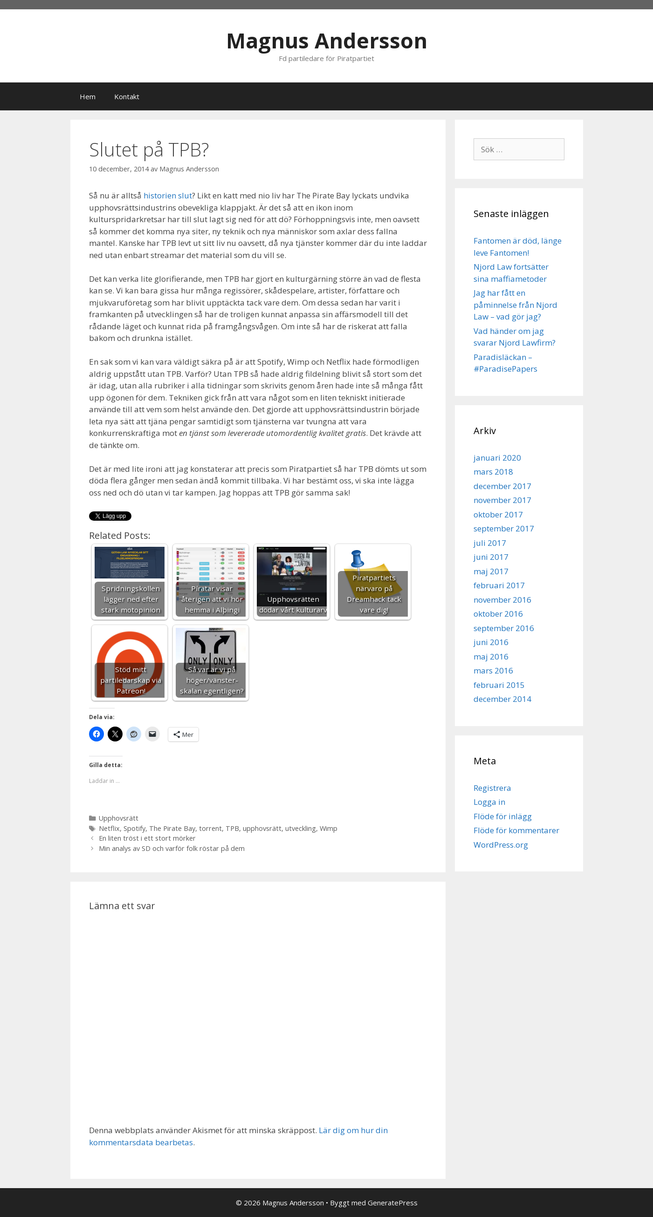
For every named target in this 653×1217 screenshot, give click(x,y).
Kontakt (126, 96)
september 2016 (504, 628)
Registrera (492, 787)
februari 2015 (499, 685)
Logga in (489, 801)
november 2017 (502, 500)
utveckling (300, 828)
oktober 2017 (498, 514)
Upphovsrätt (118, 818)
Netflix (109, 828)
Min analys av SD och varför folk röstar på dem (172, 848)
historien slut (168, 195)
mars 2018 (493, 471)
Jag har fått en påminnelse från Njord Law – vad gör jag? (515, 304)
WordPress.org (501, 844)
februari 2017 (499, 585)
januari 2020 (497, 457)
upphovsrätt (262, 828)
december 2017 (502, 486)
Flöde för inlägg (503, 816)
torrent (210, 828)
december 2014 (502, 698)
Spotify (134, 828)
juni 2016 (491, 642)
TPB (232, 828)
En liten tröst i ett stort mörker (147, 838)
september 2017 (504, 528)
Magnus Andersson (326, 40)
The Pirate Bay (172, 828)
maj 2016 (491, 656)
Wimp (328, 828)
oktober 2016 (498, 613)
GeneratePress (393, 1202)
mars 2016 (493, 670)
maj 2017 (491, 571)
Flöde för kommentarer (516, 830)
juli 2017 (490, 542)
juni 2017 (491, 556)
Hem (88, 96)
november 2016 (502, 599)
